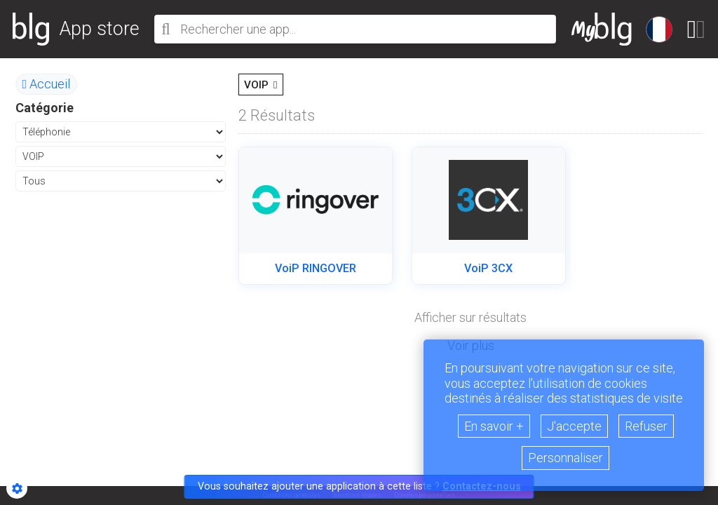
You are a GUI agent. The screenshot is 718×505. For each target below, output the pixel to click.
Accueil (46, 83)
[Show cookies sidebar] (16, 488)
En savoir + (494, 426)
